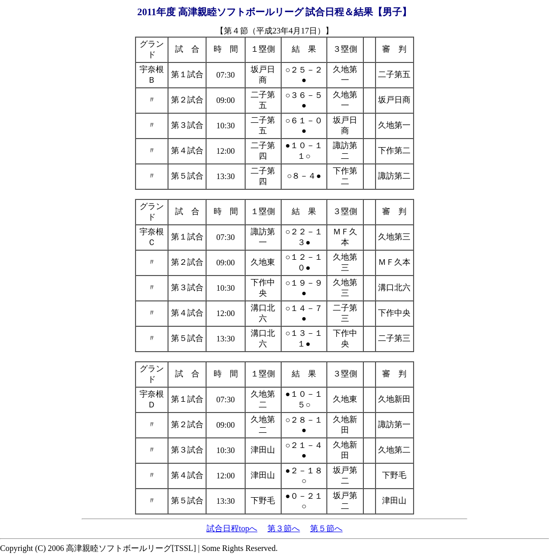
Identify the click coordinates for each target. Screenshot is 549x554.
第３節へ (283, 528)
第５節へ (326, 528)
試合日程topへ (232, 528)
